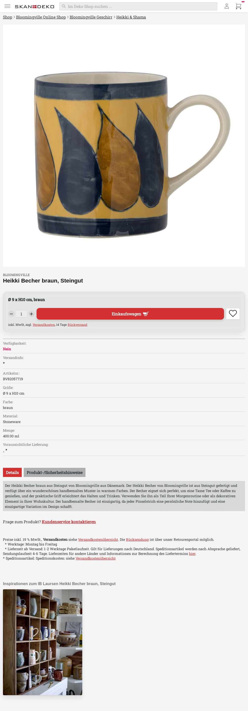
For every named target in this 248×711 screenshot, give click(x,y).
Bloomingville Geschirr (91, 17)
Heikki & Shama (131, 17)
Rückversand (77, 325)
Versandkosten (44, 325)
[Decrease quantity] (11, 314)
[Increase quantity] (31, 314)
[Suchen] (138, 6)
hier (192, 553)
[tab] (12, 472)
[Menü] (7, 6)
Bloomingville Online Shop (41, 17)
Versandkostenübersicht (98, 539)
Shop (7, 17)
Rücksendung (137, 539)
